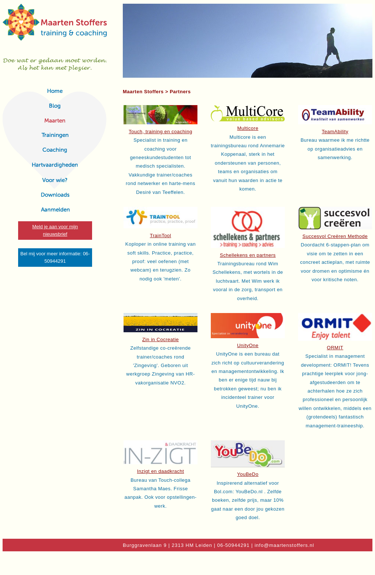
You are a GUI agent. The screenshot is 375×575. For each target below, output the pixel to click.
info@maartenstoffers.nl (284, 545)
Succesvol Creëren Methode (335, 236)
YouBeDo (248, 474)
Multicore (247, 128)
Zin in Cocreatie (160, 339)
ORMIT (335, 347)
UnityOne (248, 345)
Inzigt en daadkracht (160, 471)
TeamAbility (335, 131)
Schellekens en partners (248, 255)
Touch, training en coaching (160, 131)
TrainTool (160, 235)
